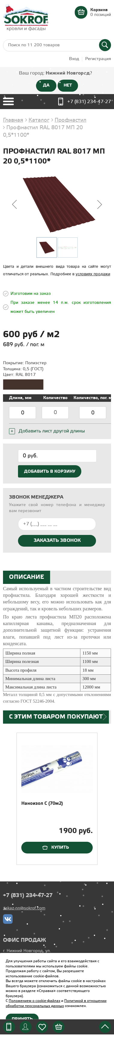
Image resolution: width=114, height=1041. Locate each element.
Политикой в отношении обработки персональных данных (56, 1003)
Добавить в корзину (49, 471)
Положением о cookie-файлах (34, 1001)
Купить (60, 847)
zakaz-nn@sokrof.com (24, 908)
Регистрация (98, 59)
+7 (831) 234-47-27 (89, 102)
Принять (22, 1019)
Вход (74, 59)
